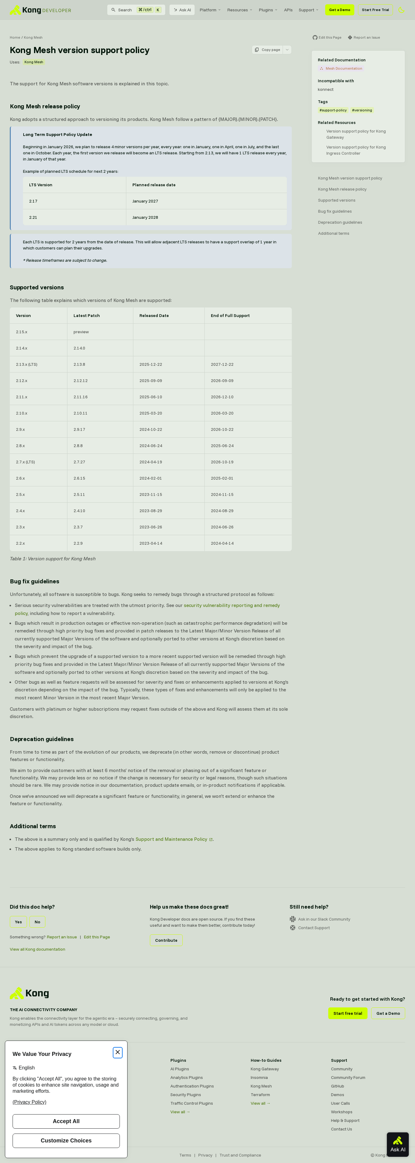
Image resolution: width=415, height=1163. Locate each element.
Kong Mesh (33, 37)
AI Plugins (179, 1069)
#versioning (362, 110)
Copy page (267, 49)
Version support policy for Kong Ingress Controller (356, 150)
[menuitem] (210, 10)
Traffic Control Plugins (191, 1103)
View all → (180, 1112)
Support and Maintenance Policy (171, 839)
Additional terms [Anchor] (33, 826)
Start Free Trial (375, 9)
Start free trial (347, 1013)
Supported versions (337, 200)
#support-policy (333, 110)
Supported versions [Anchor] (36, 287)
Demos (337, 1094)
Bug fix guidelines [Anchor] (34, 581)
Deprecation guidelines (340, 222)
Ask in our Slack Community (320, 919)
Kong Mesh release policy (342, 189)
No (37, 922)
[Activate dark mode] (401, 10)
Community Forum (348, 1077)
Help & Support (345, 1120)
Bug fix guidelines (335, 211)
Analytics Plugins (186, 1077)
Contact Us (341, 1129)
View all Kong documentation (37, 949)
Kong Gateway (265, 1069)
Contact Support (310, 928)
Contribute (166, 940)
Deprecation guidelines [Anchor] (42, 739)
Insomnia (259, 1077)
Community (341, 1069)
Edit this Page (97, 937)
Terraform (260, 1094)
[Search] (136, 9)
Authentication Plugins (192, 1086)
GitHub (337, 1086)
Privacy (205, 1155)
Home (15, 37)
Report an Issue (62, 937)
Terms (185, 1155)
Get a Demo (339, 9)
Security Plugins (185, 1094)
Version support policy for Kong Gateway (356, 134)
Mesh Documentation (341, 68)
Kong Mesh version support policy (350, 178)
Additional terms (333, 233)
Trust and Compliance (240, 1155)
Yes (18, 922)
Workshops (341, 1112)
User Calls (340, 1103)
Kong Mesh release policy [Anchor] (45, 106)
